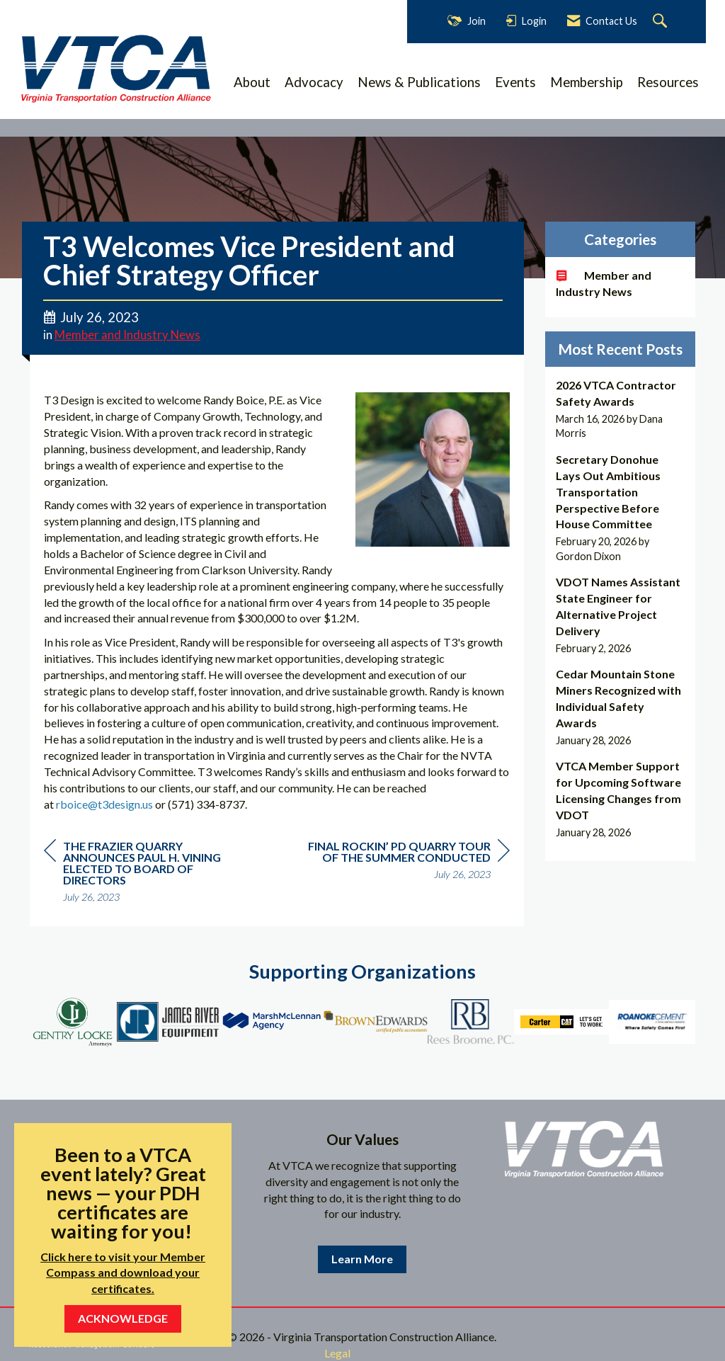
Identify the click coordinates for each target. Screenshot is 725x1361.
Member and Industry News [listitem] (603, 283)
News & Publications (419, 82)
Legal (337, 1353)
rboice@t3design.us (104, 804)
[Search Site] (661, 21)
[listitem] (620, 409)
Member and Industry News (127, 335)
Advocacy (314, 82)
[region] (403, 862)
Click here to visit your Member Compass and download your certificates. (122, 1273)
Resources (668, 82)
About (252, 82)
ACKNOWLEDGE (123, 1318)
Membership (586, 82)
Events (515, 82)
